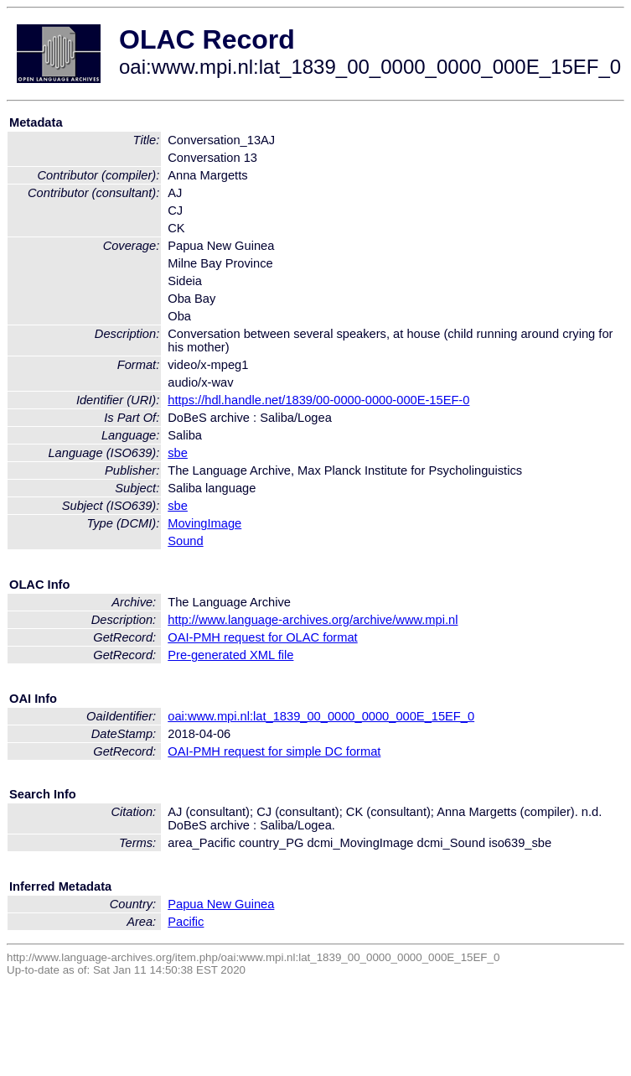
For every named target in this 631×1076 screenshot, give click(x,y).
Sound (185, 541)
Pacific (186, 921)
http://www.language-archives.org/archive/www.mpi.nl (313, 619)
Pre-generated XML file (230, 655)
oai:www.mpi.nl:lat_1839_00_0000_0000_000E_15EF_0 (321, 716)
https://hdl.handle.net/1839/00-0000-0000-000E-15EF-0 (318, 400)
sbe (178, 453)
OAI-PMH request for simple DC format (274, 751)
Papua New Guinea (221, 904)
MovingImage (204, 523)
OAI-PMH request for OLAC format (262, 637)
